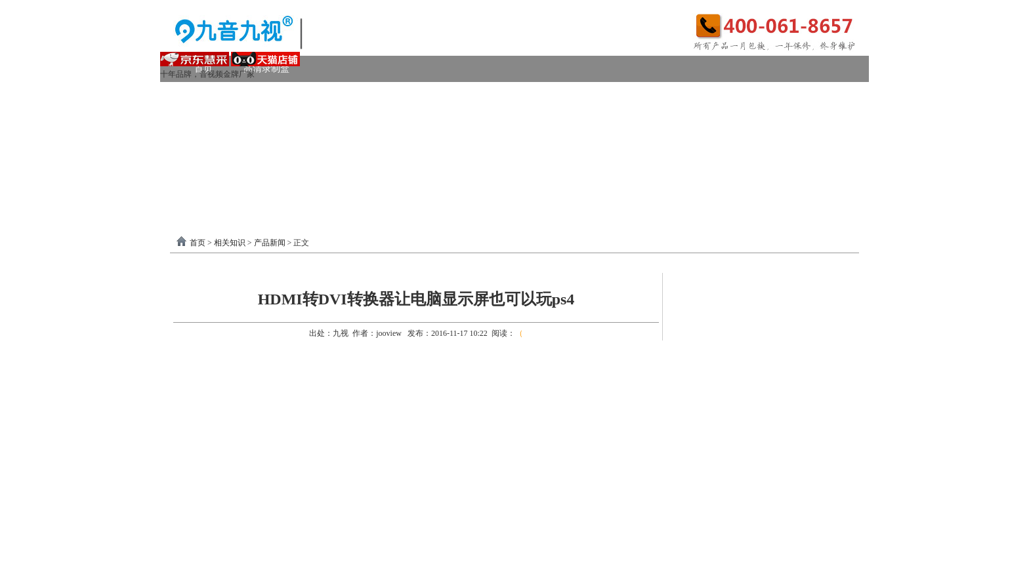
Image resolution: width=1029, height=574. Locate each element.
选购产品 (366, 147)
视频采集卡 (217, 95)
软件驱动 (212, 173)
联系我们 (816, 173)
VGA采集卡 (639, 95)
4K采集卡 (713, 95)
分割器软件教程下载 (246, 200)
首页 (197, 242)
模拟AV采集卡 (234, 121)
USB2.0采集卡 (792, 95)
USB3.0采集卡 (299, 95)
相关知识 (229, 242)
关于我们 (748, 173)
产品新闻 (269, 242)
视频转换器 (217, 147)
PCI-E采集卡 (384, 95)
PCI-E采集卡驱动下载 (598, 173)
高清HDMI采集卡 (475, 95)
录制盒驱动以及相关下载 (312, 173)
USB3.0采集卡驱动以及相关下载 (459, 173)
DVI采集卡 (563, 95)
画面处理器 (294, 147)
